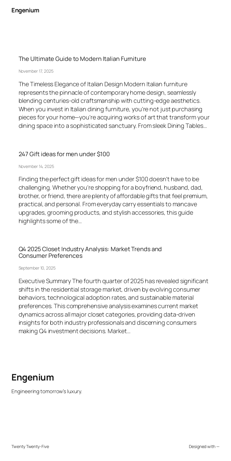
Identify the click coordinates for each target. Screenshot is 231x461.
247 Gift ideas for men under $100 (64, 154)
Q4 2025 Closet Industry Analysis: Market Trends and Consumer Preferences (90, 252)
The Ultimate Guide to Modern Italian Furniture (82, 58)
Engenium (25, 10)
